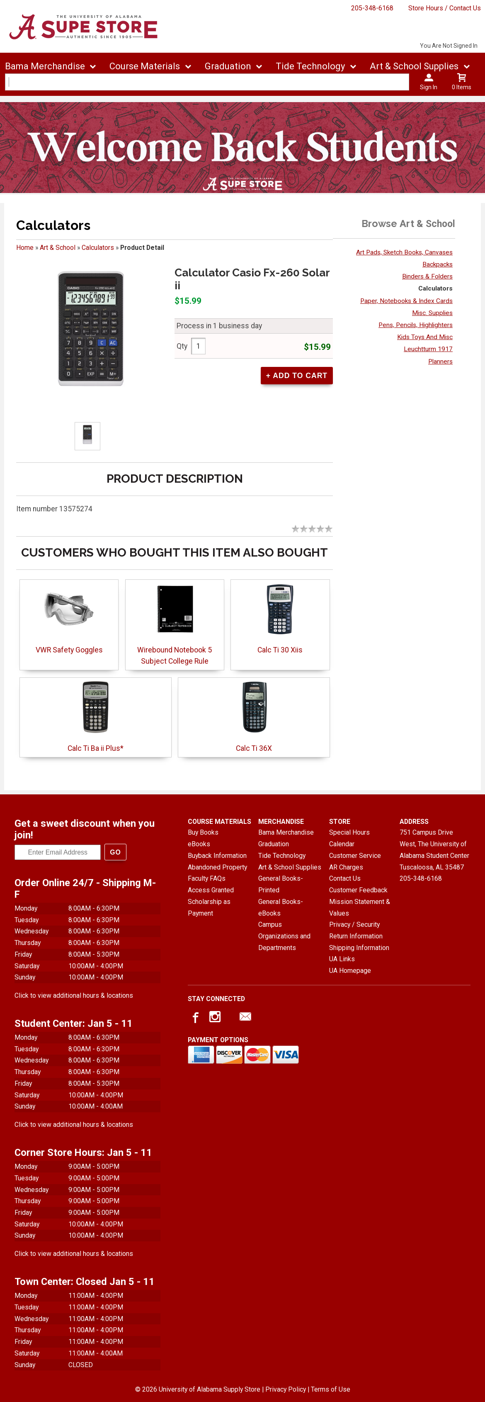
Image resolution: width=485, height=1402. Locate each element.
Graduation (273, 844)
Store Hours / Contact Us (444, 8)
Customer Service (355, 856)
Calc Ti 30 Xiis (280, 650)
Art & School (57, 248)
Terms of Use (330, 1389)
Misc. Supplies (432, 313)
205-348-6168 (372, 8)
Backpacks (437, 264)
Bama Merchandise (286, 832)
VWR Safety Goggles (69, 650)
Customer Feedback (358, 890)
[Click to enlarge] (87, 436)
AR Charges (346, 867)
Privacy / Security (354, 924)
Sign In (428, 87)
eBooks (199, 844)
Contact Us (345, 878)
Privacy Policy (285, 1389)
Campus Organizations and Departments (284, 936)
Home (25, 248)
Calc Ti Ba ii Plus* (96, 748)
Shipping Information (359, 948)
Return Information (356, 936)
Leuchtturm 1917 (428, 349)
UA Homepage (350, 971)
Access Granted (211, 890)
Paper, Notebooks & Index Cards (406, 301)
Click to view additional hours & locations (74, 995)
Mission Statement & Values (359, 907)
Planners (440, 361)
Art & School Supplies (289, 867)
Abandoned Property (217, 867)
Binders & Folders (427, 276)
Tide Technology (282, 856)
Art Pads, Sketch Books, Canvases (404, 252)
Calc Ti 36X (254, 748)
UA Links (342, 959)
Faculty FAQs (207, 878)
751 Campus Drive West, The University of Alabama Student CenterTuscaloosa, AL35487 (434, 849)
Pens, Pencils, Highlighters (415, 325)
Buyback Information (217, 856)
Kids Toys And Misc (425, 337)
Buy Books (203, 832)
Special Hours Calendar (349, 838)
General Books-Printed (280, 884)
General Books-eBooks (280, 907)
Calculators (98, 248)
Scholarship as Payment (209, 907)
